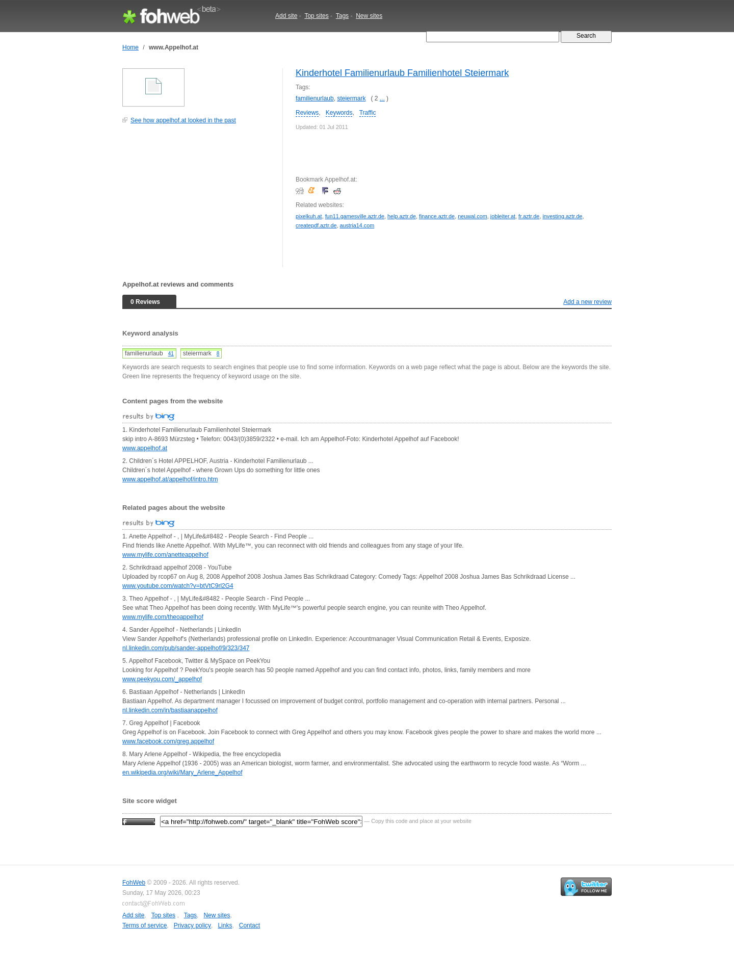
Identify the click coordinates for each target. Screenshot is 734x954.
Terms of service (144, 925)
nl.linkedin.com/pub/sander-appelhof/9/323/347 (186, 648)
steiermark (351, 98)
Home (130, 47)
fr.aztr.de (528, 216)
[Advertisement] (198, 201)
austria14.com (356, 225)
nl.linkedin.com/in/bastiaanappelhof (170, 710)
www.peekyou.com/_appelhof (162, 679)
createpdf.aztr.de (316, 225)
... (382, 98)
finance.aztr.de (437, 216)
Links (225, 925)
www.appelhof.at (144, 448)
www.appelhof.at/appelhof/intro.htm (170, 479)
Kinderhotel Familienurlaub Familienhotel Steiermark (402, 73)
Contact (249, 925)
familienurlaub (315, 98)
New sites (369, 15)
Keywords (339, 112)
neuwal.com (472, 216)
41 (171, 353)
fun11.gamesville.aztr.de (354, 216)
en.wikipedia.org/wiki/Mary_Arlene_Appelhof (182, 772)
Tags (342, 15)
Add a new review (587, 301)
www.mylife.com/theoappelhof (162, 617)
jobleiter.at (502, 216)
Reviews (307, 112)
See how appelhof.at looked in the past (183, 120)
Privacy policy (192, 925)
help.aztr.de (401, 216)
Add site (286, 15)
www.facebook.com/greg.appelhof (168, 741)
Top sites (316, 15)
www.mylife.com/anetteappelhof (165, 554)
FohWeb (133, 882)
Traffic (367, 112)
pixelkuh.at (309, 216)
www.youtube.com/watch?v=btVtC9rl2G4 (177, 585)
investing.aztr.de (562, 216)
